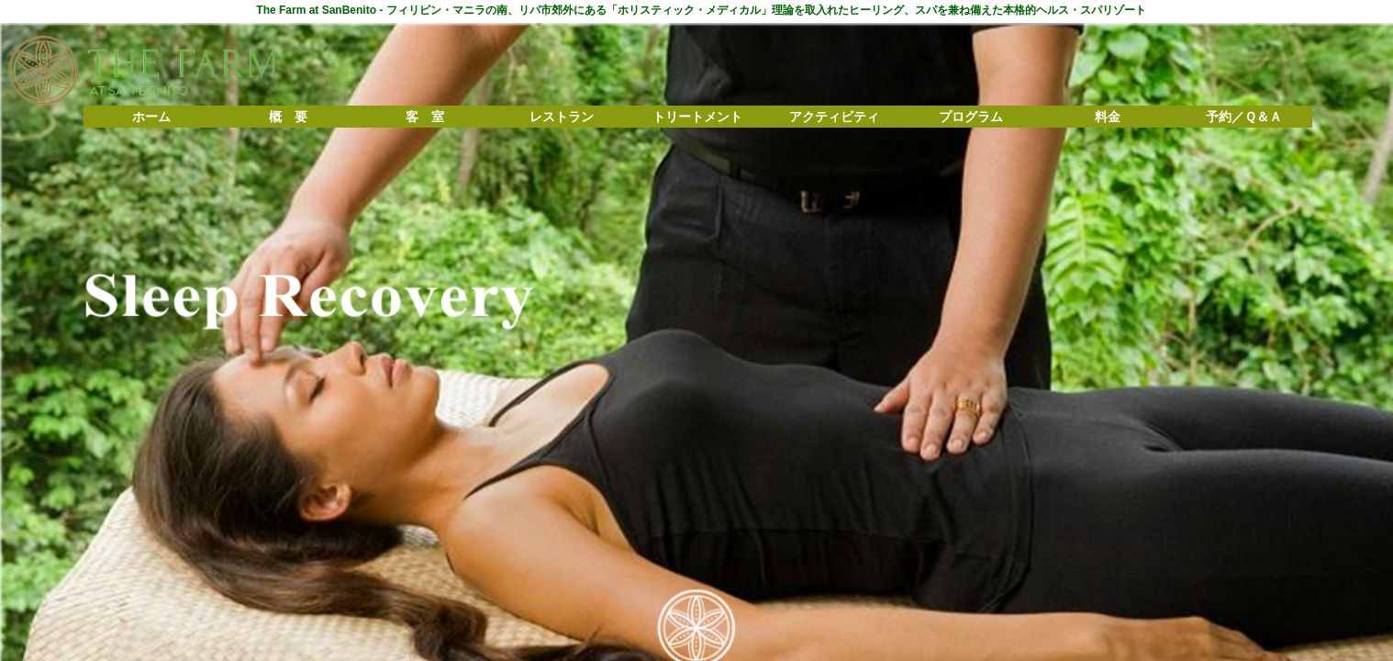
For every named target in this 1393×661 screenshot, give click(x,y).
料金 (1107, 116)
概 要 (288, 116)
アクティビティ (834, 116)
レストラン (561, 116)
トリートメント (697, 116)
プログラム (971, 116)
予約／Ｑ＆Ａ (1244, 116)
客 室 (425, 116)
